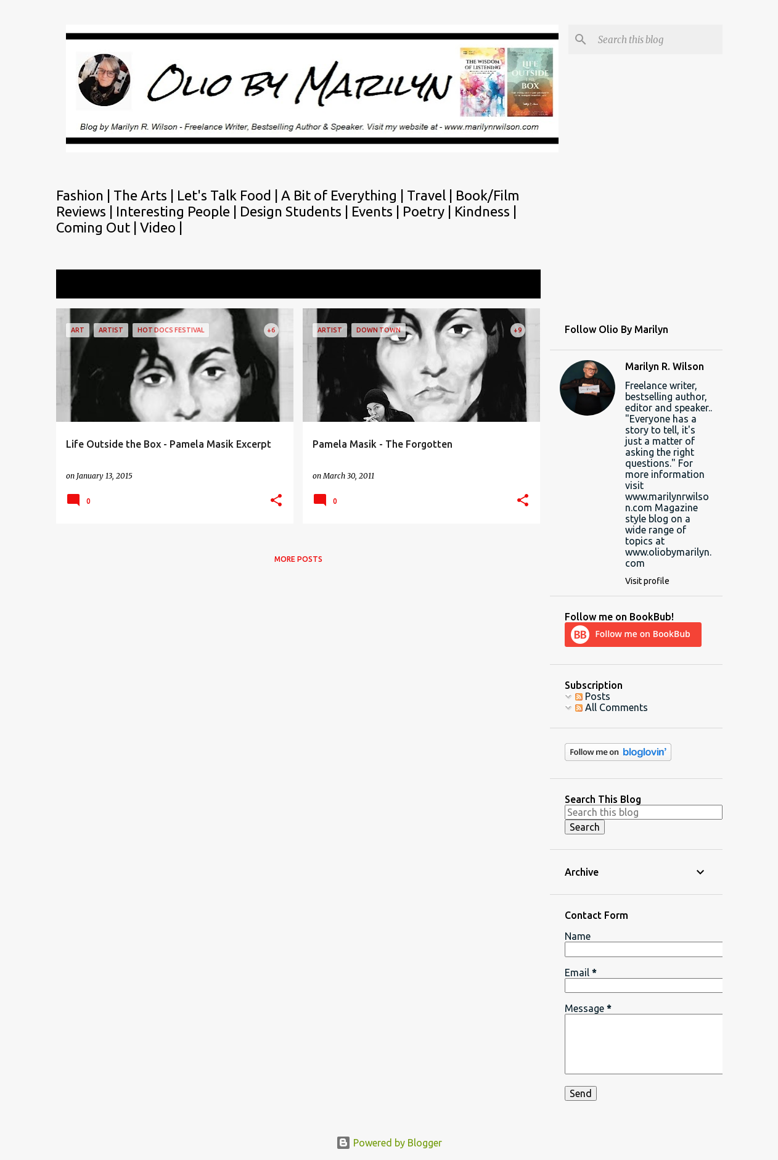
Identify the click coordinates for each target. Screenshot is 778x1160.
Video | (161, 227)
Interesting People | (178, 211)
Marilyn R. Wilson (664, 366)
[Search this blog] (658, 39)
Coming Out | (98, 227)
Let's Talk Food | (229, 195)
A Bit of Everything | (344, 195)
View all (515, 285)
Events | (377, 211)
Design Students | (295, 211)
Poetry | (428, 211)
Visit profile (647, 581)
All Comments (611, 707)
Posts (592, 696)
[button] (276, 501)
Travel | (431, 195)
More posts (298, 559)
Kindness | (485, 211)
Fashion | (84, 195)
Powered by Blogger (389, 1142)
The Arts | (145, 195)
